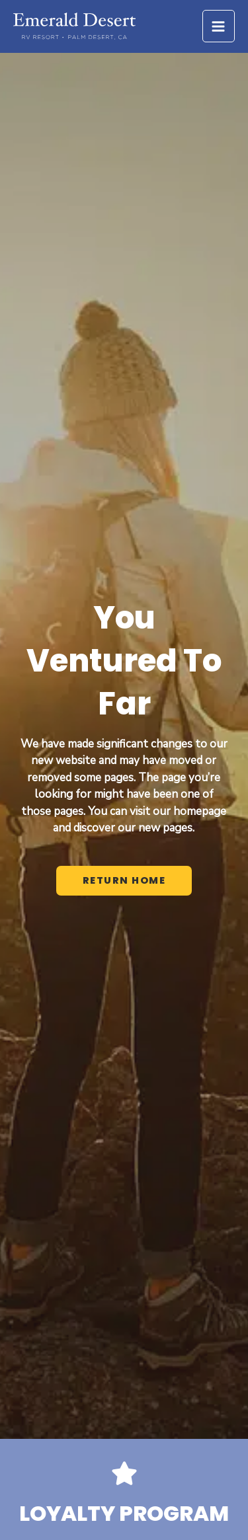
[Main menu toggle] (218, 26)
